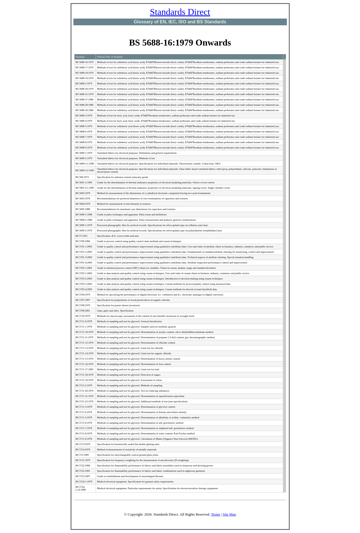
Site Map (229, 514)
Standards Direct (180, 12)
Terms (215, 514)
